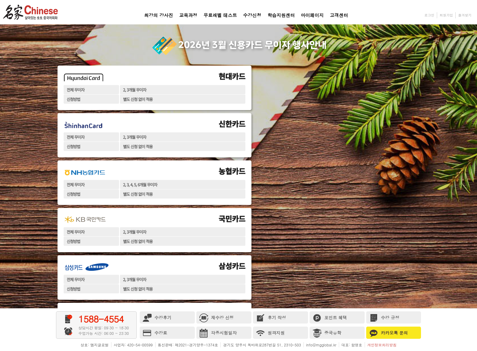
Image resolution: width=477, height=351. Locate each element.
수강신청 (252, 15)
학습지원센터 (281, 15)
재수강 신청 (216, 317)
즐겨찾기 (465, 15)
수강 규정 (384, 317)
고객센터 (339, 15)
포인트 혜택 (330, 317)
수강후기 (157, 317)
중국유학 (327, 333)
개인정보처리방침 (381, 344)
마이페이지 (312, 15)
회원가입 (446, 15)
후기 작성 (271, 317)
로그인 (429, 15)
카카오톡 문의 (388, 333)
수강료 (155, 333)
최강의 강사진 (158, 15)
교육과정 (188, 15)
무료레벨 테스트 (220, 15)
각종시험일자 (218, 333)
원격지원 (270, 333)
